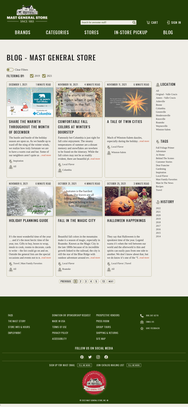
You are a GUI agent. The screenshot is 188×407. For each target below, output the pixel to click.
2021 (49, 76)
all (157, 91)
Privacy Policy (60, 333)
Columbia (160, 109)
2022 (158, 209)
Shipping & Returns (107, 333)
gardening (161, 169)
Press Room (102, 322)
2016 (158, 230)
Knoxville (160, 119)
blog (168, 33)
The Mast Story (17, 322)
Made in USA (58, 322)
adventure (161, 152)
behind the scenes (165, 159)
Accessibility (59, 339)
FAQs (10, 316)
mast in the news (164, 183)
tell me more (84, 365)
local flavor (162, 176)
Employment (14, 333)
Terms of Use (59, 327)
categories (57, 33)
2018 (158, 223)
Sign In (173, 22)
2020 (158, 216)
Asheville (160, 102)
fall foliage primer (165, 148)
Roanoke (160, 123)
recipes (159, 187)
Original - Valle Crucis (166, 95)
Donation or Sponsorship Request (71, 316)
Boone (159, 105)
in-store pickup (131, 33)
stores (91, 33)
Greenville (161, 112)
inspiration (161, 173)
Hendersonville (163, 116)
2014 (158, 237)
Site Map (100, 339)
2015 (158, 233)
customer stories (164, 162)
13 (103, 282)
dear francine (162, 166)
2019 (37, 76)
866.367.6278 (150, 316)
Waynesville (162, 126)
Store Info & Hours (19, 327)
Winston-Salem (163, 130)
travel (159, 190)
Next (111, 282)
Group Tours (103, 327)
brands (22, 33)
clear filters (21, 70)
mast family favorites (166, 180)
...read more (45, 155)
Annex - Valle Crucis (166, 98)
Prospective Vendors (108, 316)
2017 (158, 226)
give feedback (150, 329)
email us (147, 323)
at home (160, 155)
